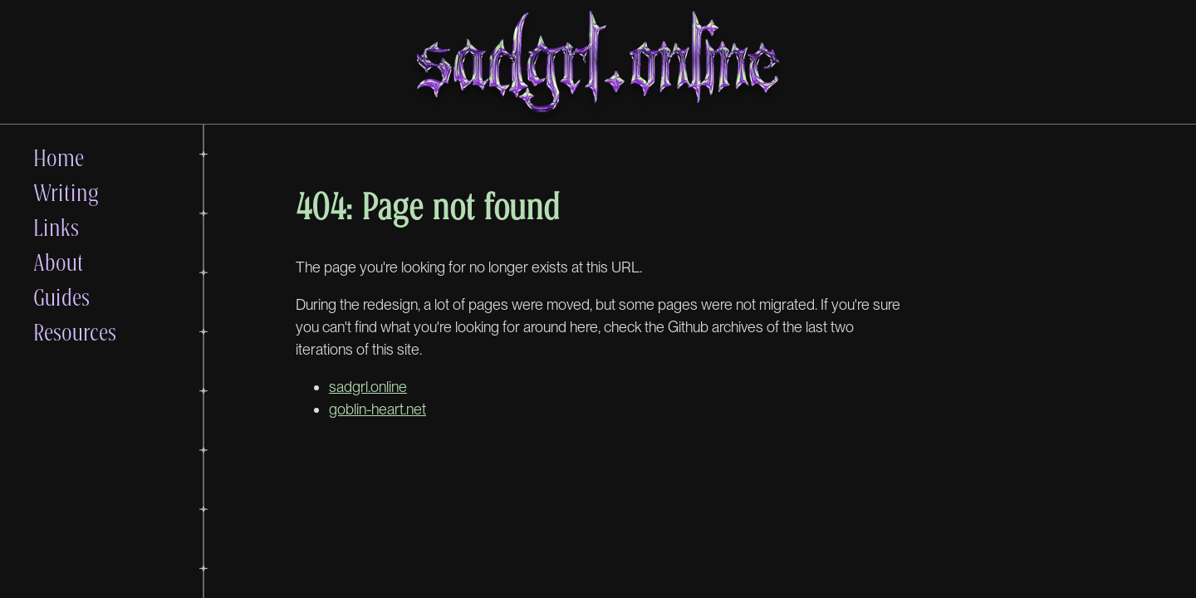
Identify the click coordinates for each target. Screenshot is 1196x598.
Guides (61, 296)
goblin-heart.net (377, 409)
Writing (66, 192)
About (58, 262)
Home (58, 157)
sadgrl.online (368, 386)
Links (56, 227)
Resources (74, 331)
